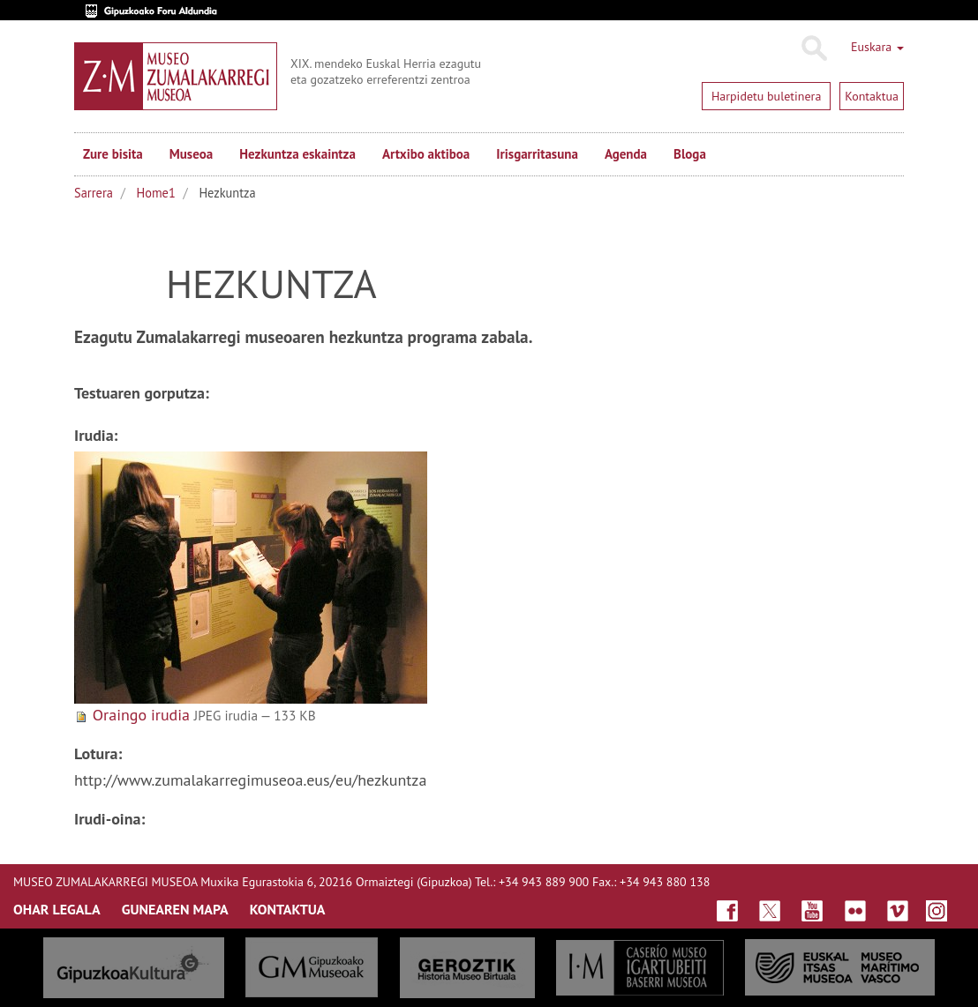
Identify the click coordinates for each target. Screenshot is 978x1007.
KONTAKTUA (288, 909)
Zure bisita (113, 153)
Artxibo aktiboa (426, 153)
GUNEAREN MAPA (175, 909)
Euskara (877, 47)
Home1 (156, 192)
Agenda (626, 153)
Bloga (689, 153)
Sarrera (93, 192)
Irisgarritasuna (537, 153)
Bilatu (813, 48)
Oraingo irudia (141, 715)
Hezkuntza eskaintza (297, 153)
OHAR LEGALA (57, 909)
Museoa (191, 153)
